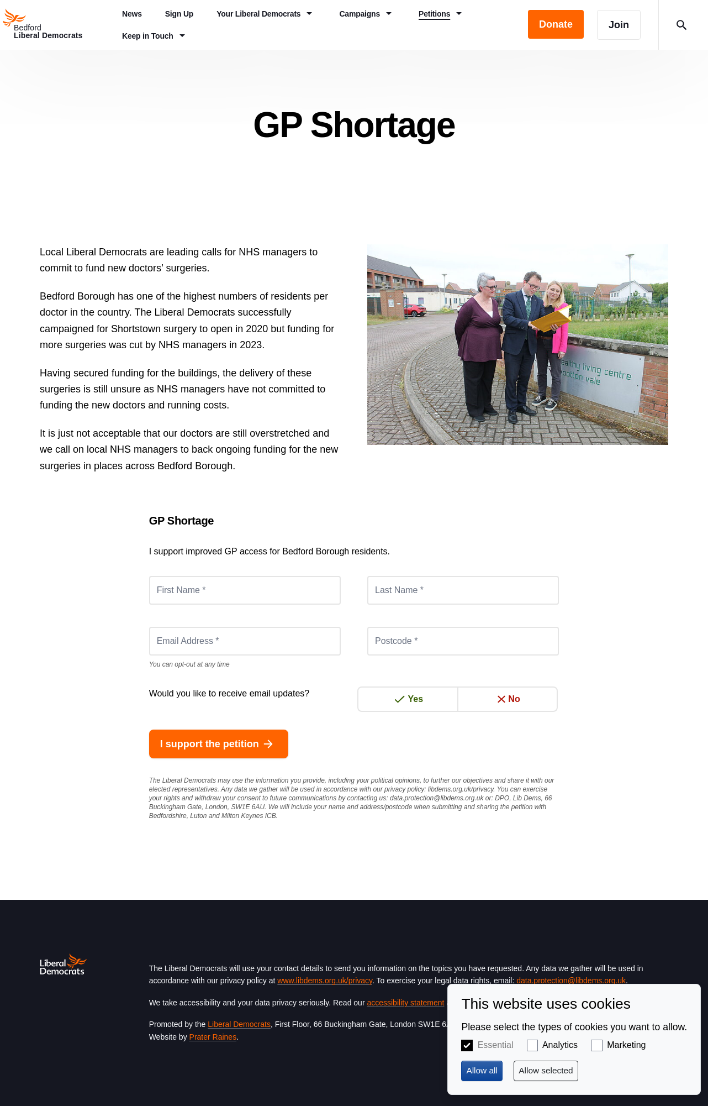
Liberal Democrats (239, 1024)
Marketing (626, 1045)
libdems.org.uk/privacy (461, 789)
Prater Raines (213, 1036)
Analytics (560, 1045)
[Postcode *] (463, 641)
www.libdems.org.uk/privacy (324, 980)
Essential (496, 1045)
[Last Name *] (463, 590)
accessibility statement (405, 1002)
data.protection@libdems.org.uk (437, 798)
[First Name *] (245, 590)
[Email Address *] (245, 641)
